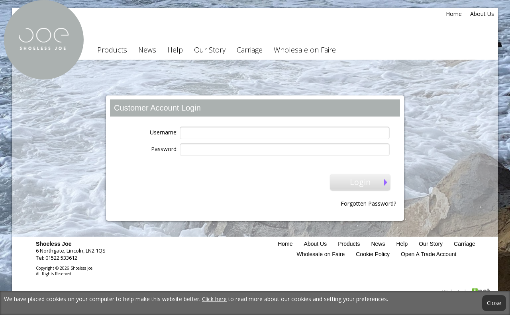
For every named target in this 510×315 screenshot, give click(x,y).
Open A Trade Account (428, 254)
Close (494, 303)
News (147, 49)
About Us (482, 14)
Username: (164, 132)
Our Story (210, 49)
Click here (214, 299)
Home (454, 14)
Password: (164, 149)
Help (175, 49)
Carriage (250, 49)
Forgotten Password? (368, 203)
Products (112, 49)
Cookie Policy (373, 254)
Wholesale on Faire (305, 49)
